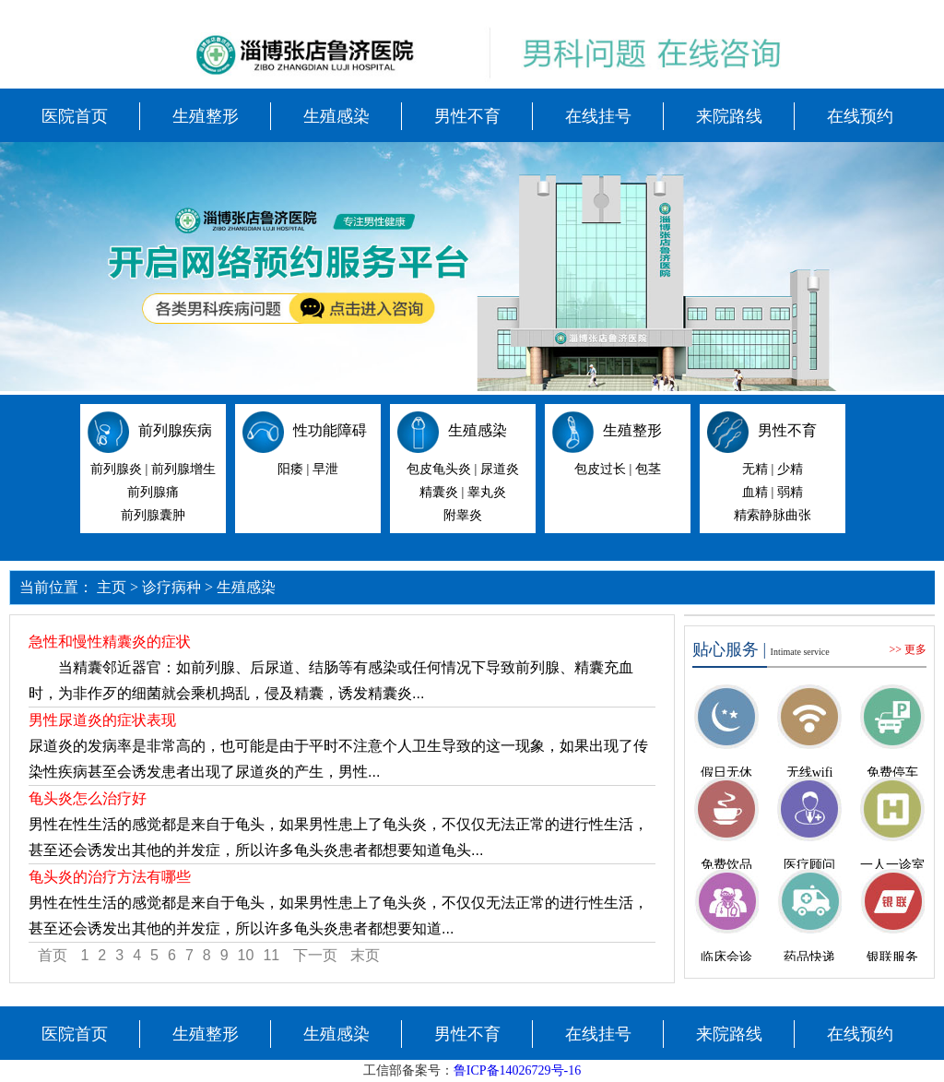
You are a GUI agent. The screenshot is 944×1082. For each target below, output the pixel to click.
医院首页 (74, 116)
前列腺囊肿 (153, 515)
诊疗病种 (171, 587)
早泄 (325, 469)
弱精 (790, 492)
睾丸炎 (486, 492)
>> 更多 (907, 649)
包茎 (648, 469)
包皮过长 (600, 469)
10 (246, 955)
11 (271, 955)
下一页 (315, 955)
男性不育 (467, 116)
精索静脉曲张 (772, 515)
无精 (755, 469)
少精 (790, 469)
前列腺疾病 (175, 430)
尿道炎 (499, 469)
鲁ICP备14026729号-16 (517, 1070)
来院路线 (729, 116)
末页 (365, 955)
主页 (111, 587)
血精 (755, 492)
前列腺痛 (153, 492)
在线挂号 (598, 116)
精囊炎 (438, 492)
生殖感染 (336, 116)
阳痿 (290, 469)
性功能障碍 (330, 430)
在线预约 (860, 116)
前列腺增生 (183, 469)
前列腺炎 (116, 469)
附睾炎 (462, 515)
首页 (52, 955)
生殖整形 (205, 116)
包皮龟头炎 (439, 469)
